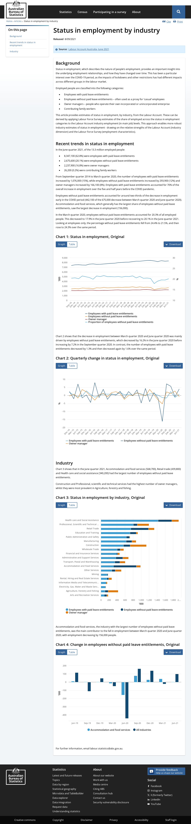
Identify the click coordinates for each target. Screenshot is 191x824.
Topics (56, 780)
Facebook (156, 786)
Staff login (171, 820)
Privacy (114, 820)
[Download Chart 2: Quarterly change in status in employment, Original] (173, 366)
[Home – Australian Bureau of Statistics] (16, 776)
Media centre (100, 784)
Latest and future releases (67, 775)
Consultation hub (103, 793)
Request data (59, 806)
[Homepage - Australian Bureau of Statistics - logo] (16, 9)
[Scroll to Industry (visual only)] (76, 463)
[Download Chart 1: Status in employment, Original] (173, 244)
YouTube (156, 804)
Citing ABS (98, 789)
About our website (103, 775)
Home (9, 21)
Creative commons (25, 820)
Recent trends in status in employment (23, 44)
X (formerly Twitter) (161, 795)
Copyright (58, 820)
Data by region (60, 784)
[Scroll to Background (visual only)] (83, 63)
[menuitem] (65, 12)
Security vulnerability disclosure (111, 802)
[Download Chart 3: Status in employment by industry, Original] (173, 505)
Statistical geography (64, 789)
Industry (14, 51)
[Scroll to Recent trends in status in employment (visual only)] (137, 144)
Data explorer (60, 798)
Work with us (100, 780)
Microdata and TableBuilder (68, 793)
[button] (178, 12)
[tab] (61, 244)
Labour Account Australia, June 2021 (88, 49)
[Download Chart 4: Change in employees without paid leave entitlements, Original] (173, 652)
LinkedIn (155, 799)
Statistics (65, 12)
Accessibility (141, 820)
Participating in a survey (109, 12)
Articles (18, 21)
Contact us (99, 798)
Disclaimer (87, 820)
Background (16, 36)
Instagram (156, 790)
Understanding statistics (66, 811)
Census (82, 12)
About (136, 12)
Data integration (61, 802)
